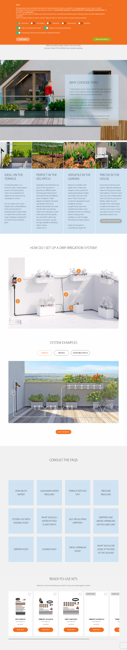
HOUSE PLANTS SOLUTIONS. (111, 221)
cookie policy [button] (29, 12)
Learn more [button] (23, 39)
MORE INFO (20, 629)
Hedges (61, 353)
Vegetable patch (80, 353)
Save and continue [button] (102, 39)
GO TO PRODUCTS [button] (63, 432)
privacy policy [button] (80, 8)
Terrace (44, 353)
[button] (110, 4)
